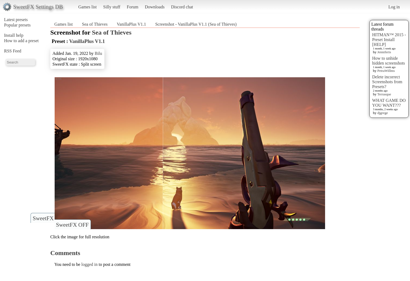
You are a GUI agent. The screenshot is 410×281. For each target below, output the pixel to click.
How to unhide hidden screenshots (388, 60)
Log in (394, 7)
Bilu (98, 53)
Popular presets (17, 25)
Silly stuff (111, 7)
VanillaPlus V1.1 (131, 24)
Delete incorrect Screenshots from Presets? (387, 82)
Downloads (154, 7)
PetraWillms (386, 71)
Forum (132, 7)
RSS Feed (12, 51)
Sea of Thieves (95, 24)
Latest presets (16, 19)
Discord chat (182, 7)
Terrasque (384, 94)
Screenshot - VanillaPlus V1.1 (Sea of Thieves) (196, 24)
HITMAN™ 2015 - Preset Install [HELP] (389, 39)
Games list (87, 7)
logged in (89, 264)
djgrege (382, 113)
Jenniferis (384, 52)
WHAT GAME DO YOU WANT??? (389, 103)
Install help (14, 35)
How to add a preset (21, 40)
